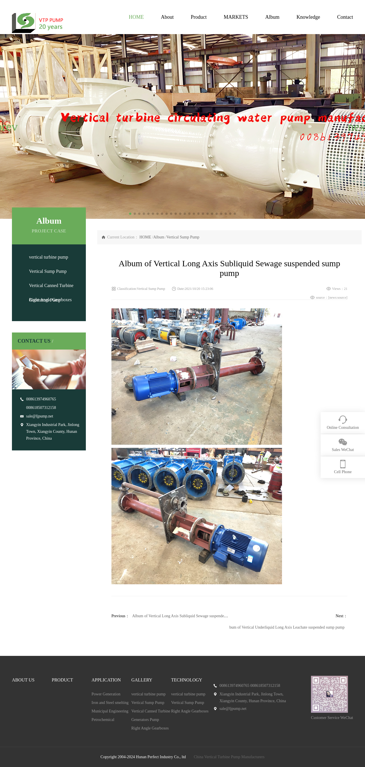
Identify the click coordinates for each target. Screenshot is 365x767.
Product (199, 17)
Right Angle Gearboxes (50, 299)
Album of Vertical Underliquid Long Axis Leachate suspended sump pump (285, 627)
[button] (7, 126)
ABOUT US (23, 679)
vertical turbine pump (48, 257)
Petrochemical (103, 720)
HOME (136, 17)
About (167, 17)
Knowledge (308, 17)
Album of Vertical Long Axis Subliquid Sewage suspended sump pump (189, 616)
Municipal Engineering (110, 711)
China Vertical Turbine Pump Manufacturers (229, 757)
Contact (345, 17)
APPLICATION (106, 679)
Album (272, 17)
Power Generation (106, 694)
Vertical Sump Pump (48, 271)
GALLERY (141, 679)
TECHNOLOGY (186, 679)
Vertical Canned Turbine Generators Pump (150, 715)
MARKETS (236, 17)
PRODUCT (62, 679)
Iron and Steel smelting (110, 703)
